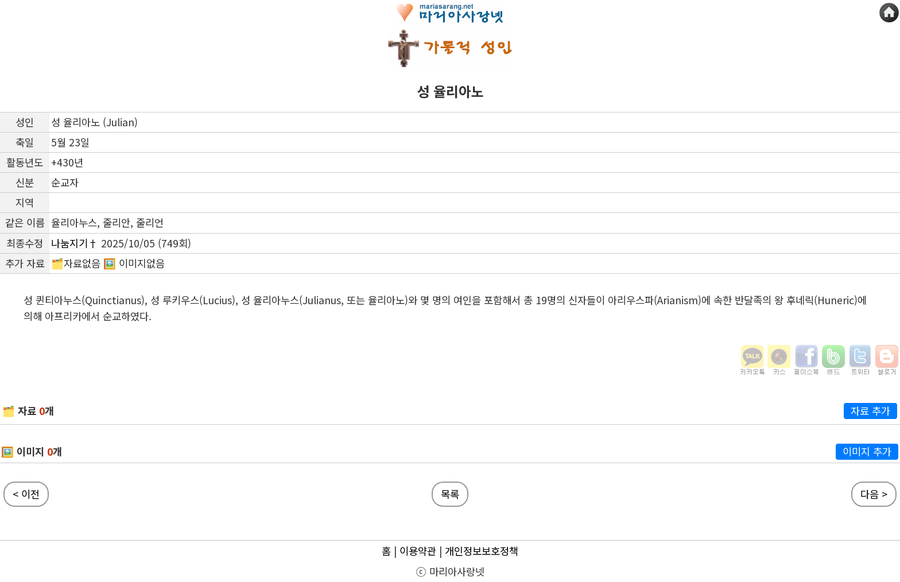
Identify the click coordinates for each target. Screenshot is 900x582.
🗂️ (8, 410)
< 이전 (26, 494)
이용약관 (417, 551)
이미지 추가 (867, 451)
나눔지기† (74, 243)
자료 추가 (870, 410)
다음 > (873, 494)
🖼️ (7, 451)
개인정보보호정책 (481, 551)
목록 (450, 494)
